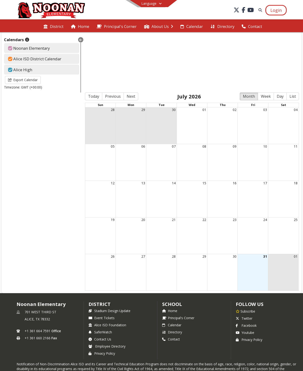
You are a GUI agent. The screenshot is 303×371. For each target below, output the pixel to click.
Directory (172, 276)
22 (202, 164)
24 (264, 164)
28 (108, 54)
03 (264, 54)
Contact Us (100, 283)
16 (233, 127)
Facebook (246, 270)
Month (249, 41)
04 (296, 54)
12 (108, 127)
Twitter (244, 263)
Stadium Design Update (109, 255)
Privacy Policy (102, 298)
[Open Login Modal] (276, 10)
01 (202, 54)
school (172, 248)
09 (233, 90)
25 (296, 164)
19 (108, 164)
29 (139, 54)
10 (264, 90)
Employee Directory (107, 290)
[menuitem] (53, 26)
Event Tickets (102, 262)
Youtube (245, 277)
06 (139, 90)
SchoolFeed (183, 352)
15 (202, 127)
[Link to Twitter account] (236, 11)
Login (151, 338)
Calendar (171, 269)
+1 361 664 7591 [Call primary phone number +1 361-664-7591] (37, 275)
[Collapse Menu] (75, 40)
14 (170, 127)
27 (139, 201)
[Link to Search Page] (259, 10)
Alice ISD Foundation (107, 269)
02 (233, 54)
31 (264, 201)
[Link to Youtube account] (250, 11)
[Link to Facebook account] (243, 11)
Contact (171, 283)
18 (296, 127)
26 (108, 201)
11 (296, 90)
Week (266, 41)
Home (169, 255)
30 (170, 54)
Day (280, 41)
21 (170, 164)
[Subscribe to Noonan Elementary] (245, 255)
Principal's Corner (178, 262)
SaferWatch (100, 276)
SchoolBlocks (158, 352)
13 (139, 127)
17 (264, 127)
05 (108, 90)
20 (139, 164)
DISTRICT (99, 248)
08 (202, 90)
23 (233, 164)
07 (170, 90)
